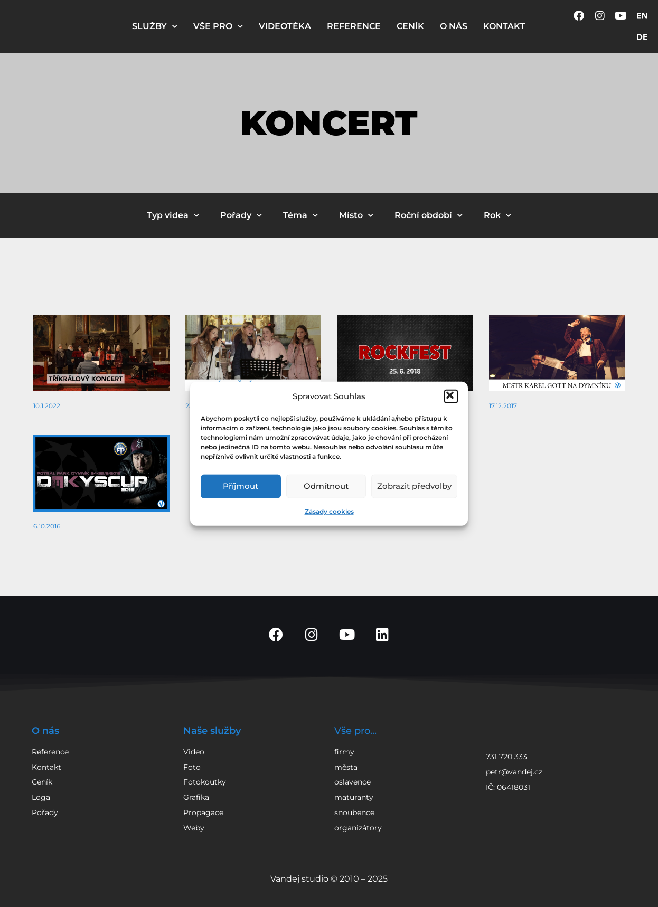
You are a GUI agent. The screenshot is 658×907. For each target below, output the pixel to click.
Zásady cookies (329, 511)
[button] (451, 396)
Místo (356, 215)
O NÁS (453, 26)
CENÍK (410, 26)
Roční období (428, 215)
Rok (497, 215)
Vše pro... (355, 730)
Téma (300, 215)
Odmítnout (326, 486)
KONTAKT (504, 26)
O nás (45, 730)
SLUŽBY (154, 26)
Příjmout (240, 486)
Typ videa (173, 215)
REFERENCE (354, 26)
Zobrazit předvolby (414, 486)
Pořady (241, 215)
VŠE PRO (218, 26)
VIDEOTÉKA (285, 26)
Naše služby (212, 730)
